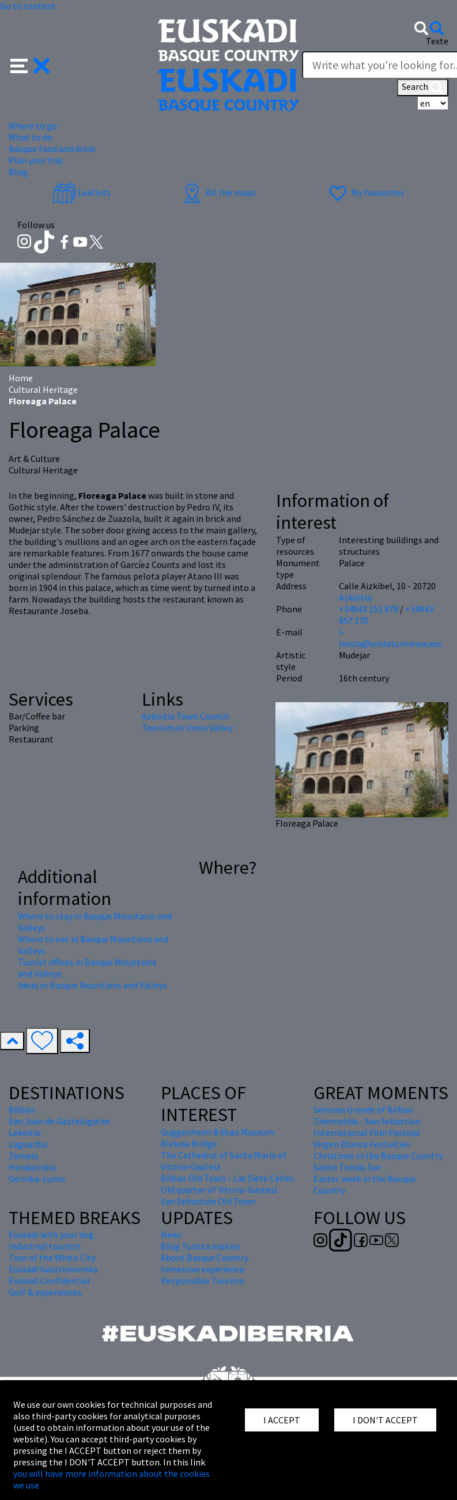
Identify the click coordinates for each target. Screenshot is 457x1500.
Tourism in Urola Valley (187, 727)
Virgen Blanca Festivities (362, 1144)
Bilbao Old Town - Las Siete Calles (227, 1178)
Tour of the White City (52, 1257)
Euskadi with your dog (51, 1234)
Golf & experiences (45, 1292)
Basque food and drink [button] (52, 148)
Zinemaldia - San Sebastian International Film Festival (367, 1126)
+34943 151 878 (368, 609)
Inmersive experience (202, 1269)
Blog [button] (18, 171)
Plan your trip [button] (36, 160)
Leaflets (81, 192)
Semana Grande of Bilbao (363, 1109)
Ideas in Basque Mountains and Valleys (92, 985)
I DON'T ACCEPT (385, 1420)
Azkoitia (355, 597)
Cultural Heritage (43, 389)
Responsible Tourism (202, 1280)
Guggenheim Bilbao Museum (217, 1132)
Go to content (28, 6)
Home (21, 378)
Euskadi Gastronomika (53, 1269)
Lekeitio (25, 1132)
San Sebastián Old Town (208, 1201)
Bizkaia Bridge (189, 1143)
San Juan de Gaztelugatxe (59, 1121)
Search (423, 87)
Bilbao (22, 1109)
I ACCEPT (281, 1420)
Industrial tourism (45, 1246)
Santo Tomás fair (348, 1167)
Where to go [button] (33, 125)
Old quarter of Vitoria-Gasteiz (219, 1189)
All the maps (218, 192)
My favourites (365, 192)
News (171, 1234)
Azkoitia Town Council (185, 716)
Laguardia (28, 1144)
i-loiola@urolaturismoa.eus (390, 637)
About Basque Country (204, 1257)
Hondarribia (32, 1167)
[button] (30, 64)
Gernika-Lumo (37, 1178)
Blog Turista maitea (200, 1246)
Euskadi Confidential (49, 1280)
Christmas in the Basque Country (378, 1155)
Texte (437, 41)
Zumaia (23, 1155)
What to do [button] (30, 137)
